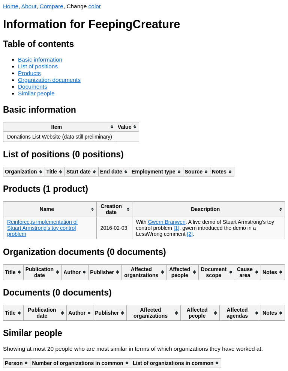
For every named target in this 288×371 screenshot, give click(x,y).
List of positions (38, 66)
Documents (32, 86)
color (94, 6)
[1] (177, 228)
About (28, 6)
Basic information (40, 59)
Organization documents (49, 80)
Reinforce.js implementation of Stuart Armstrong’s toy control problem (42, 228)
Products (29, 73)
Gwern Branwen (166, 222)
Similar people (36, 93)
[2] (190, 234)
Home (10, 6)
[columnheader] (59, 126)
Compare (51, 6)
